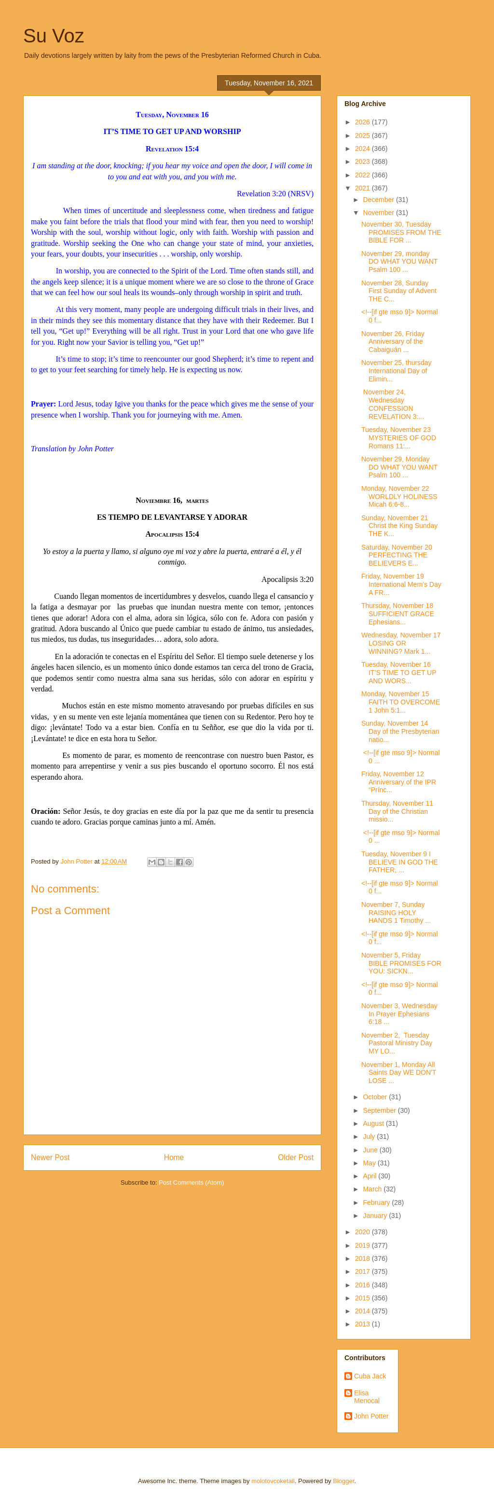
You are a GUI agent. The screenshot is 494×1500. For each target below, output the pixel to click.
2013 (363, 1324)
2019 (363, 1245)
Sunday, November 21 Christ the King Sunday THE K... (399, 526)
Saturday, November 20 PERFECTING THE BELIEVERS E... (396, 555)
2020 (363, 1232)
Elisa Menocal (367, 1397)
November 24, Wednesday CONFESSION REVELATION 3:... (392, 404)
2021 (363, 188)
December (379, 199)
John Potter (371, 1416)
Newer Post (50, 1157)
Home (174, 1157)
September (380, 1110)
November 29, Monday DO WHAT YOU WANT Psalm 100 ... (399, 467)
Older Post (296, 1157)
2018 (363, 1258)
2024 (363, 148)
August (374, 1123)
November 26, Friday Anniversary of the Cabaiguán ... (393, 342)
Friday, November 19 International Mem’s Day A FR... (401, 584)
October (376, 1097)
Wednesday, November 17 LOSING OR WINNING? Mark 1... (400, 643)
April (370, 1176)
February (377, 1202)
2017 (363, 1271)
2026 (363, 122)
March (373, 1189)
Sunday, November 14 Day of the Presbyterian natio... (400, 731)
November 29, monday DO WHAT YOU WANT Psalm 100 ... (399, 262)
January (376, 1215)
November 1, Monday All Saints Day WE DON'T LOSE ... (398, 1073)
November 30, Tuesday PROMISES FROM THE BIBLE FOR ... (401, 232)
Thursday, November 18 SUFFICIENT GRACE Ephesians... (397, 614)
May (370, 1163)
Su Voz (53, 35)
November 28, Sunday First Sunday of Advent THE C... (399, 291)
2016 (363, 1285)
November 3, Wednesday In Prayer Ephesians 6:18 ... (399, 1014)
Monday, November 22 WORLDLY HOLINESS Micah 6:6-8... (399, 497)
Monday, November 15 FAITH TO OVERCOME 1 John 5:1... (400, 702)
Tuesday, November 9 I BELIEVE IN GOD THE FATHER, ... (399, 862)
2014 (363, 1311)
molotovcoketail (273, 1481)
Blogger (343, 1481)
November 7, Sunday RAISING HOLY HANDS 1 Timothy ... (396, 913)
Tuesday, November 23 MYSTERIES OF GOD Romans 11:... (398, 438)
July (370, 1136)
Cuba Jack (370, 1376)
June (371, 1150)
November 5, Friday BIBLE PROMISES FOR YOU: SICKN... (401, 963)
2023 (363, 161)
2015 (363, 1298)
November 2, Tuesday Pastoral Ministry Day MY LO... (396, 1043)
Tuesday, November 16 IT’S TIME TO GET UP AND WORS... (398, 673)
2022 (363, 175)
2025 (363, 135)
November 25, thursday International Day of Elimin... (396, 371)
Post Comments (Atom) (191, 1182)
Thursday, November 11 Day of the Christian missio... (397, 811)
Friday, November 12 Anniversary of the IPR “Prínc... (398, 782)
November (379, 212)
